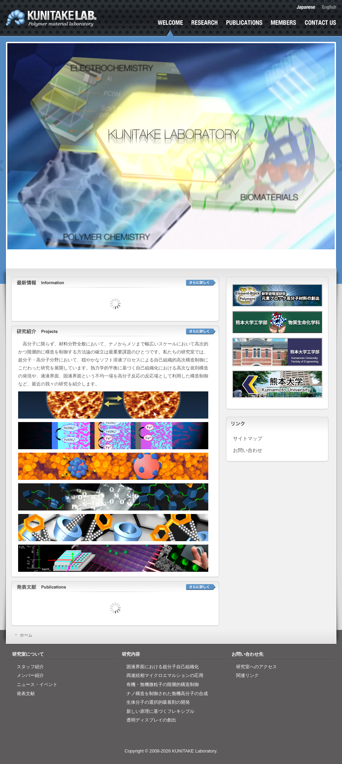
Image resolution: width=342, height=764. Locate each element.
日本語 (306, 7)
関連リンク (247, 675)
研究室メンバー (283, 28)
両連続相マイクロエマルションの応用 (164, 675)
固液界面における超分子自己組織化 (162, 666)
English (329, 7)
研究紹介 (205, 28)
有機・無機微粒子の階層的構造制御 (162, 684)
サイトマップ (247, 438)
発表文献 (244, 28)
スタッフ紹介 (30, 666)
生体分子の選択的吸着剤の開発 (158, 702)
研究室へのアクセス (256, 666)
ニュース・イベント (37, 684)
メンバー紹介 (30, 675)
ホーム (170, 28)
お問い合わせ (320, 28)
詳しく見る (201, 283)
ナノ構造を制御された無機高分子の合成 (167, 693)
